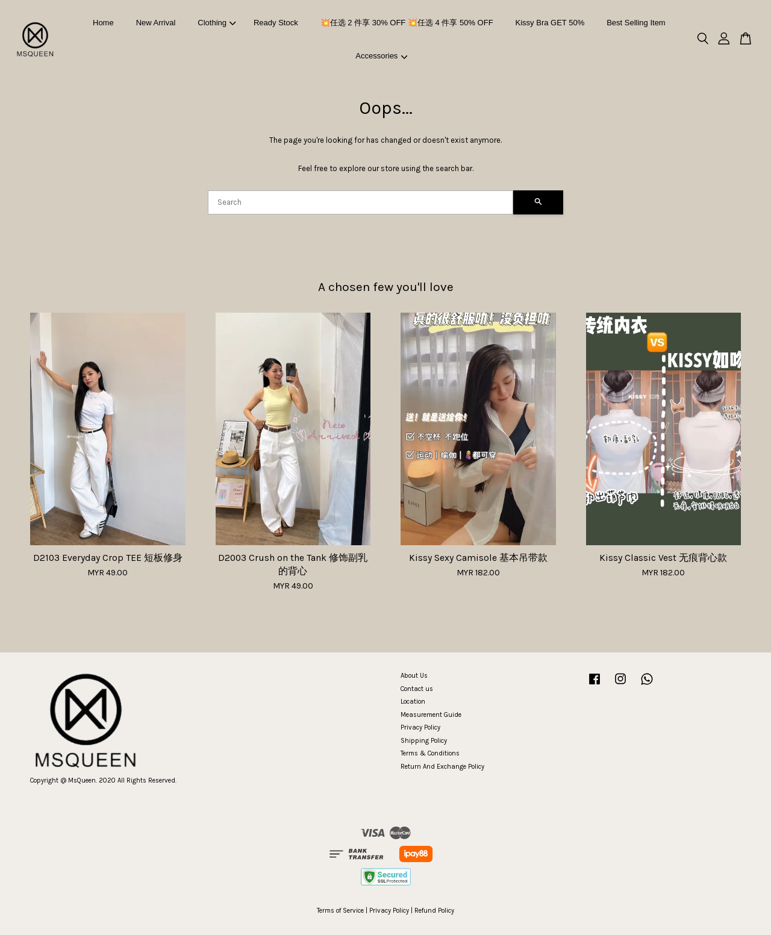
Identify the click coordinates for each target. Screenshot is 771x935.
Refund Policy (434, 911)
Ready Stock (276, 22)
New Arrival (156, 22)
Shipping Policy (424, 741)
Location (413, 701)
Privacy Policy (420, 727)
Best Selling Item (636, 22)
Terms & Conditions (430, 753)
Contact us (417, 689)
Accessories (381, 55)
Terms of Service (340, 911)
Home (103, 22)
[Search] (360, 202)
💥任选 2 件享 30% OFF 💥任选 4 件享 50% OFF (406, 22)
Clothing (217, 22)
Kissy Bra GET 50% (550, 22)
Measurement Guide (431, 715)
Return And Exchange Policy (442, 767)
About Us (414, 676)
